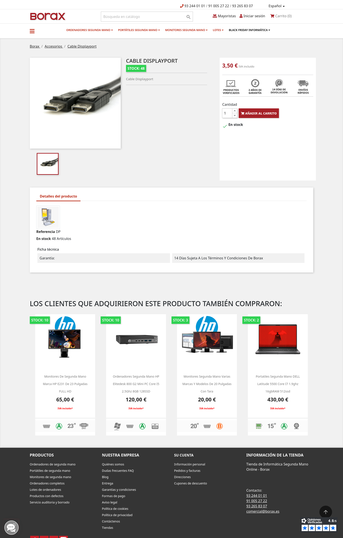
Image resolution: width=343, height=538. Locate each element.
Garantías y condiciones (119, 490)
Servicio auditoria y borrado (50, 502)
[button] (32, 31)
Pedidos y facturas (187, 471)
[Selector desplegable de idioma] (277, 6)
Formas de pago (113, 496)
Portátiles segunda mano (139, 30)
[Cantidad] (227, 113)
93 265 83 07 (242, 5)
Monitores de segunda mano (50, 477)
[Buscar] (147, 17)
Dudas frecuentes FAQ (118, 471)
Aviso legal (109, 502)
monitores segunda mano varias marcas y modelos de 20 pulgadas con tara (206, 383)
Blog (105, 477)
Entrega (107, 483)
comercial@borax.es (262, 511)
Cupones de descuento (190, 483)
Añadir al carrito (259, 113)
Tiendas (107, 528)
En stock (43, 238)
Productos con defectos (46, 496)
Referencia (45, 231)
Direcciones (182, 477)
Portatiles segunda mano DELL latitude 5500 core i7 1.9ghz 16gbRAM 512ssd (278, 383)
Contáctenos (111, 521)
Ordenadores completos (47, 483)
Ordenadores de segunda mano (52, 464)
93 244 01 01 (194, 5)
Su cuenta (184, 455)
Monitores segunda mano (186, 30)
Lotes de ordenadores (45, 490)
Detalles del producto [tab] (58, 196)
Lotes (218, 30)
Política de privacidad (117, 515)
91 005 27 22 (218, 5)
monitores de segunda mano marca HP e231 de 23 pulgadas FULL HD (65, 383)
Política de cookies (115, 509)
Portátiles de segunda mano (50, 471)
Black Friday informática (249, 30)
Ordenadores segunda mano (89, 30)
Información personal (189, 464)
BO (47, 16)
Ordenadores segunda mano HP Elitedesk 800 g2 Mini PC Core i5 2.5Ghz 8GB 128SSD (136, 383)
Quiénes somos (113, 464)
